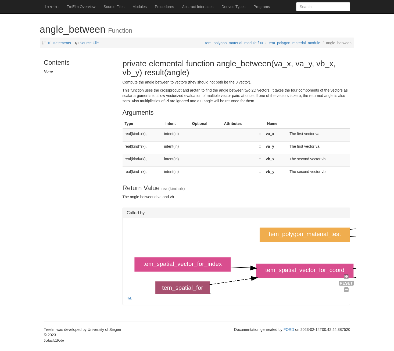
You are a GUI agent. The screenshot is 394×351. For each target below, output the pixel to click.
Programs (261, 7)
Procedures (164, 7)
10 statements (59, 43)
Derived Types (233, 7)
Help (129, 298)
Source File (89, 43)
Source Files (113, 7)
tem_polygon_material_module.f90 (234, 43)
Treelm (51, 6)
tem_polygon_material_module (294, 43)
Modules (139, 7)
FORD (289, 329)
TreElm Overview (81, 7)
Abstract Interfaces (198, 7)
